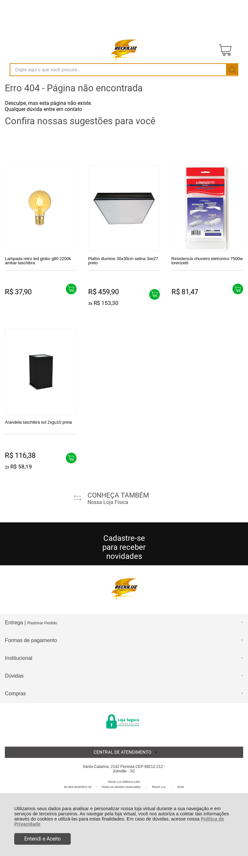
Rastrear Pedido (42, 622)
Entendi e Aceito (42, 839)
